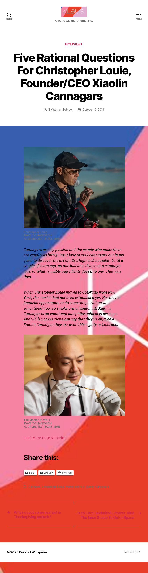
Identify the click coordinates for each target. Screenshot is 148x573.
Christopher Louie (53, 492)
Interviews (74, 50)
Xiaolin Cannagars (98, 492)
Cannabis (34, 492)
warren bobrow (76, 492)
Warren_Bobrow (62, 115)
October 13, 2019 (93, 115)
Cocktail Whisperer (33, 563)
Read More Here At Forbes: (47, 443)
